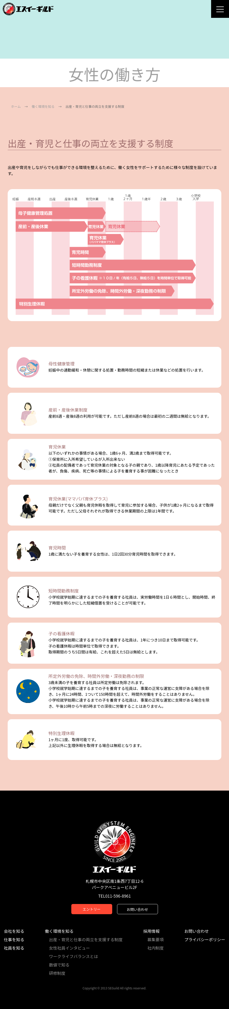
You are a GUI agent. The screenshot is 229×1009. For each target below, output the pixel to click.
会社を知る (14, 931)
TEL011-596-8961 (114, 896)
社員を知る (14, 948)
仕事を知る (14, 939)
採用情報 (151, 931)
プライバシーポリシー (204, 939)
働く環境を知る (43, 106)
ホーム (16, 106)
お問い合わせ (137, 909)
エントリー (92, 909)
